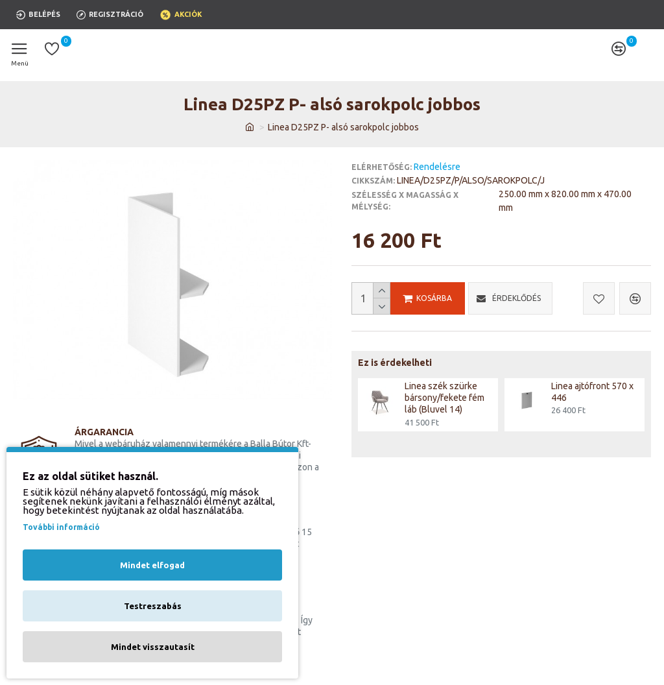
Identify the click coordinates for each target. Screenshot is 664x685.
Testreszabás (153, 605)
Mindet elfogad (152, 565)
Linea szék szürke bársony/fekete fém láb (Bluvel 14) (444, 398)
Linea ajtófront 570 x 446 (592, 392)
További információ (61, 527)
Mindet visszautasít (153, 646)
